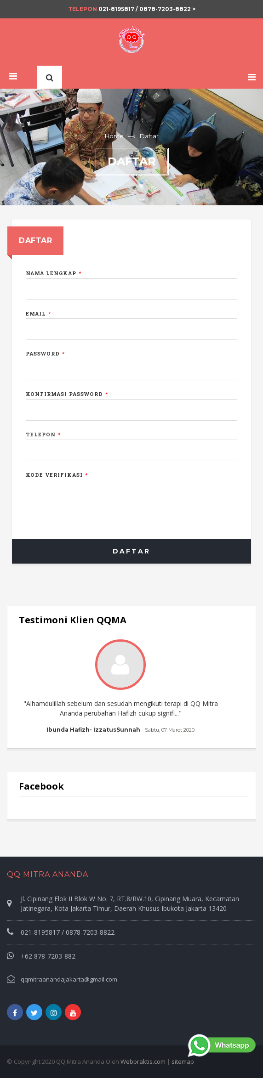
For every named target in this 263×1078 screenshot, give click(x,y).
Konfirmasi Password (67, 393)
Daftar (131, 551)
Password (45, 353)
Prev (30, 687)
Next (232, 687)
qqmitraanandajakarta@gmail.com (69, 979)
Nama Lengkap (53, 273)
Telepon (43, 434)
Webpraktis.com (143, 1061)
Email (38, 313)
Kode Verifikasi (56, 474)
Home (114, 136)
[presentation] (96, 498)
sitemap (183, 1061)
